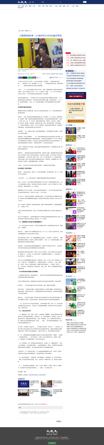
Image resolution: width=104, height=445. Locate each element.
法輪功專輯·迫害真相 (33, 374)
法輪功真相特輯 (42, 374)
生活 (73, 6)
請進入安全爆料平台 (75, 96)
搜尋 (60, 2)
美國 (22, 6)
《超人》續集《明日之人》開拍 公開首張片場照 (81, 201)
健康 (77, 6)
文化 (67, 6)
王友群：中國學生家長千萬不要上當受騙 (81, 165)
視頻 (51, 6)
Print (38, 78)
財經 (60, 6)
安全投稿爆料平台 (43, 404)
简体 (53, 77)
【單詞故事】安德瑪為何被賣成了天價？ (81, 268)
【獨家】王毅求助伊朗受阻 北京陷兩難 (74, 322)
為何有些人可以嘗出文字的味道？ (81, 296)
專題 (47, 6)
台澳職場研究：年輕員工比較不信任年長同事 (81, 312)
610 (46, 73)
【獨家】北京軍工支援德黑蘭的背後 (74, 326)
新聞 (22, 30)
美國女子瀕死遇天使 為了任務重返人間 (81, 237)
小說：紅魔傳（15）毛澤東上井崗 (81, 253)
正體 (30, 2)
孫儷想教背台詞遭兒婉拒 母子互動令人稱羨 (81, 194)
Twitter (25, 78)
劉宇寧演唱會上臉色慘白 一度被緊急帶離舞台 (81, 209)
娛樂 (64, 6)
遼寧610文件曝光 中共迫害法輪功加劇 (57, 382)
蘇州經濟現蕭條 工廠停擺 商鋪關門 (74, 80)
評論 (43, 6)
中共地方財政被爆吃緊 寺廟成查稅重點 (74, 78)
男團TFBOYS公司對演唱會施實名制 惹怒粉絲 (81, 225)
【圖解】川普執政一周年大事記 (81, 136)
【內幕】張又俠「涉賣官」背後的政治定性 (75, 332)
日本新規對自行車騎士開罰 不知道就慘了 (81, 288)
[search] (51, 2)
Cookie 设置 (52, 443)
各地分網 (20, 8)
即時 (39, 6)
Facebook (20, 78)
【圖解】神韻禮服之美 (81, 128)
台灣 (34, 6)
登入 (85, 1)
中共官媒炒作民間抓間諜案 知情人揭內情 (75, 75)
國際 (30, 6)
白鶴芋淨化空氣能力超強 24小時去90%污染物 (81, 304)
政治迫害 (61, 73)
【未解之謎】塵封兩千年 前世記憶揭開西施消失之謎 (81, 245)
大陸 (19, 6)
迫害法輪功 (53, 73)
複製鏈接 (34, 77)
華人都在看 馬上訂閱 (76, 121)
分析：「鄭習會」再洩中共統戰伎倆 (74, 85)
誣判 (57, 73)
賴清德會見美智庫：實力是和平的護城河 (34, 391)
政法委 (48, 73)
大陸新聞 (26, 30)
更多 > (75, 71)
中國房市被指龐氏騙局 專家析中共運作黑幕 (81, 157)
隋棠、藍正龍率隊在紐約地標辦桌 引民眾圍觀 (81, 217)
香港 (26, 6)
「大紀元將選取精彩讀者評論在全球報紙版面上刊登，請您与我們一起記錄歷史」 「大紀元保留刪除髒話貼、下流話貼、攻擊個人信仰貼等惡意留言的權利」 (40, 415)
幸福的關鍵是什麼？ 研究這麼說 (81, 280)
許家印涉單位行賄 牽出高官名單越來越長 (81, 149)
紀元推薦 (71, 71)
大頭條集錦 (25, 374)
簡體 (33, 2)
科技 (56, 6)
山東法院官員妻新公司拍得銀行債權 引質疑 (57, 391)
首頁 (20, 30)
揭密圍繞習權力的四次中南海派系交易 (81, 173)
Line (29, 78)
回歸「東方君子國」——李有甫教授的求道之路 (81, 261)
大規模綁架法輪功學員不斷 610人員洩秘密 (34, 382)
